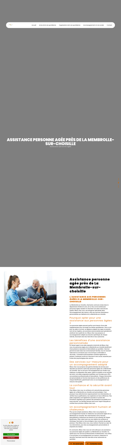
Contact (109, 25)
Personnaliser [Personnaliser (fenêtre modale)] (11, 441)
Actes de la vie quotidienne (47, 25)
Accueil (34, 25)
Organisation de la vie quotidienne (69, 25)
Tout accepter (11, 434)
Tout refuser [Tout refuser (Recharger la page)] (11, 437)
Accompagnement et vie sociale (93, 25)
